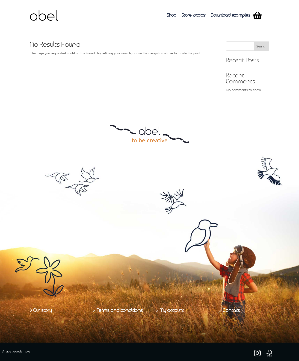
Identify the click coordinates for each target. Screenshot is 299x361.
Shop (172, 15)
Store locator (194, 15)
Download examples (230, 15)
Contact (231, 310)
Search (261, 46)
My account (172, 310)
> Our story (41, 310)
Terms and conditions (120, 310)
